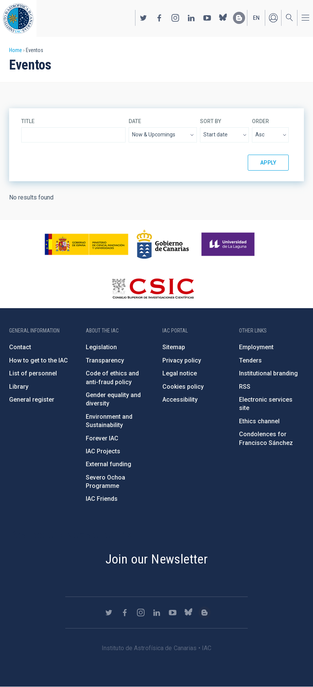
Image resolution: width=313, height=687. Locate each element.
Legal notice (179, 373)
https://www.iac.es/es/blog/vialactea (239, 18)
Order (260, 121)
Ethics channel (259, 421)
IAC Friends (102, 498)
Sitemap (173, 347)
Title (28, 121)
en (256, 18)
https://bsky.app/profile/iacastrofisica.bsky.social (223, 18)
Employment (256, 347)
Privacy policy (181, 360)
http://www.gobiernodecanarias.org (162, 244)
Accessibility (180, 399)
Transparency (105, 360)
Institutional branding (268, 373)
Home (15, 50)
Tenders (250, 360)
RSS (244, 386)
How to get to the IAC (38, 360)
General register (31, 399)
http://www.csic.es (152, 288)
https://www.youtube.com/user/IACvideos (207, 18)
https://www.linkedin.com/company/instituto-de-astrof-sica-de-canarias (191, 18)
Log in (273, 18)
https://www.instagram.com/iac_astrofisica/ (175, 18)
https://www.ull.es (229, 244)
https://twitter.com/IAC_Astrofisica (143, 18)
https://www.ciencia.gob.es (86, 244)
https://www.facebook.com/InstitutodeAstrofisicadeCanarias (159, 18)
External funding (108, 464)
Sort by (210, 121)
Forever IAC (102, 438)
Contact (20, 347)
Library (18, 386)
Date (135, 121)
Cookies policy (183, 386)
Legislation (101, 347)
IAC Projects (103, 451)
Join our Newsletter (156, 559)
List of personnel (33, 373)
